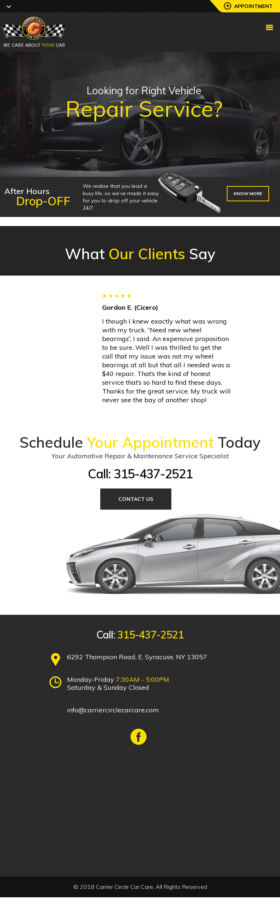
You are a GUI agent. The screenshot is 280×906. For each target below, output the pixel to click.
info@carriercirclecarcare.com (113, 710)
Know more (248, 193)
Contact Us (135, 499)
